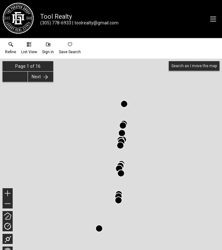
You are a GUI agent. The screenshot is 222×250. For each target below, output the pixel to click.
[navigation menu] (213, 19)
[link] (10, 49)
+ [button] (8, 193)
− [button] (7, 203)
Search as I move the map (194, 66)
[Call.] (55, 22)
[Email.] (95, 22)
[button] (29, 49)
